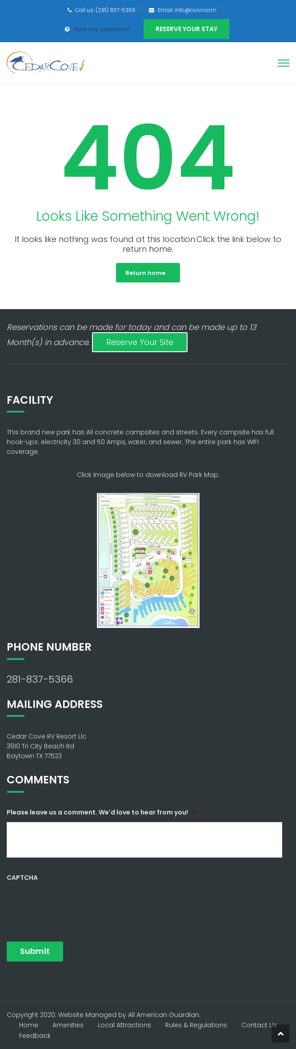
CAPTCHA (22, 878)
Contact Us (259, 1025)
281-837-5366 (40, 679)
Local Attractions (124, 1025)
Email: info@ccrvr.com (187, 10)
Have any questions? (101, 29)
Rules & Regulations (196, 1025)
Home (28, 1025)
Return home (145, 273)
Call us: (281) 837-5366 (105, 10)
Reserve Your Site (139, 342)
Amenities (68, 1025)
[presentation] (74, 904)
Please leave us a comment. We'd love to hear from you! (101, 812)
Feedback (35, 1035)
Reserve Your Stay (186, 28)
